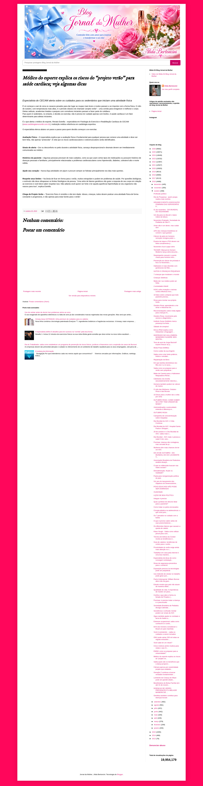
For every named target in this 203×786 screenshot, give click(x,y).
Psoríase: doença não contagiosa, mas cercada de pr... (166, 443)
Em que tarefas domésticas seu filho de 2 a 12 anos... (165, 364)
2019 (154, 172)
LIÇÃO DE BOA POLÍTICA (163, 495)
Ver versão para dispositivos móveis (82, 296)
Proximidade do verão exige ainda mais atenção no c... (166, 548)
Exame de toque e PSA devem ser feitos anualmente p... (166, 242)
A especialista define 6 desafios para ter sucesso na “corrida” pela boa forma (63, 332)
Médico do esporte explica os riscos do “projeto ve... (167, 658)
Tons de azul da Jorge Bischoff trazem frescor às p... (165, 343)
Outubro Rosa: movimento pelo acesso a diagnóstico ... (165, 317)
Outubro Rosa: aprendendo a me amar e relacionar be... (166, 306)
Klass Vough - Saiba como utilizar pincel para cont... (166, 533)
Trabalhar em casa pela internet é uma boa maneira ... (166, 554)
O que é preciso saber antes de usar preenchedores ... (165, 522)
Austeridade (158, 492)
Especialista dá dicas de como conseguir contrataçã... (165, 559)
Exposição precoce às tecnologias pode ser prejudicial (166, 570)
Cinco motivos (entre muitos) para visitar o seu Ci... (166, 647)
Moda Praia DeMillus (161, 348)
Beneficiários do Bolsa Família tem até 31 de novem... (166, 684)
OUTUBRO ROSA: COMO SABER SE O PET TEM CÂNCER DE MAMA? (167, 402)
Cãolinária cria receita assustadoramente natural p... (166, 380)
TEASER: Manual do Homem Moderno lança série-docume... (166, 251)
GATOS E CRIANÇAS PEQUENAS (167, 271)
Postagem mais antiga (132, 291)
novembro (158, 188)
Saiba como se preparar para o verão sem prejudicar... (165, 369)
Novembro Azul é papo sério (164, 247)
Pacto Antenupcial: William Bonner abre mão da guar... (166, 580)
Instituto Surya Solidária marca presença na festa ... (165, 322)
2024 (154, 155)
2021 (154, 165)
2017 (154, 178)
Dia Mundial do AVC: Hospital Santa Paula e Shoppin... (167, 427)
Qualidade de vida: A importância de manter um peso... (166, 591)
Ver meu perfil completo (171, 89)
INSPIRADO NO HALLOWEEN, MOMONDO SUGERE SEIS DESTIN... (165, 337)
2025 (154, 152)
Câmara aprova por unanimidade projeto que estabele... (166, 668)
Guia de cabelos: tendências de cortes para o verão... (165, 543)
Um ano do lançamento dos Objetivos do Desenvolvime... (165, 482)
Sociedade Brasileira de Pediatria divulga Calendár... (166, 607)
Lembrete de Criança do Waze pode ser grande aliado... (165, 679)
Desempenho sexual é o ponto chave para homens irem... (165, 256)
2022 (154, 162)
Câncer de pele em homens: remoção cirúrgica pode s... (165, 237)
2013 (154, 739)
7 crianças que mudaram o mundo (166, 274)
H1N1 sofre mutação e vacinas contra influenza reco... (165, 291)
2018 (154, 175)
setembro (158, 702)
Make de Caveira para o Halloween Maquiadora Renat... (167, 375)
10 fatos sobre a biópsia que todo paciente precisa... (166, 296)
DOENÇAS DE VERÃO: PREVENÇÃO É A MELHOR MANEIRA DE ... (165, 690)
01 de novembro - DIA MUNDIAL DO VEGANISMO (166, 211)
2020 (154, 168)
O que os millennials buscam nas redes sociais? (166, 467)
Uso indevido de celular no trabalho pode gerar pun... (167, 575)
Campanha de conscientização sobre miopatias (165, 417)
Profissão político (160, 194)
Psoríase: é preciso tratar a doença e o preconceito (167, 601)
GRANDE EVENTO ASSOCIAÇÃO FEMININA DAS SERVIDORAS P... (167, 204)
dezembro (158, 184)
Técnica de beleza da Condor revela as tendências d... (165, 538)
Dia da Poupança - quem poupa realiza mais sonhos (165, 198)
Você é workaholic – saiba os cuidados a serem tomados (165, 633)
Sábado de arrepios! (161, 327)
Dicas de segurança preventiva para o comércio (165, 564)
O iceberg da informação (44, 351)
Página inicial (83, 291)
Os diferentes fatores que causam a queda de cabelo (167, 527)
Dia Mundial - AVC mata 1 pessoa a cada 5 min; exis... (167, 438)
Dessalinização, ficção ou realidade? (163, 472)
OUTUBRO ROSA (160, 412)
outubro (157, 191)
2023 (154, 159)
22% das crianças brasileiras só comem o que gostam (165, 232)
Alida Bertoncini (170, 86)
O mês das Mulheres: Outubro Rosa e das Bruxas (165, 390)
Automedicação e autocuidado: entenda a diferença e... (165, 408)
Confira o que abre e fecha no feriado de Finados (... (165, 596)
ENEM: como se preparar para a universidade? (166, 652)
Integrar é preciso (160, 498)
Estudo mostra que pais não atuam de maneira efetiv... (167, 586)
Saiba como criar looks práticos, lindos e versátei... (165, 355)
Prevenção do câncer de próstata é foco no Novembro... (167, 262)
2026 (154, 149)
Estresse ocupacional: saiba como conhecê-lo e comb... (166, 622)
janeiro (157, 728)
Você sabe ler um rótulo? (163, 643)
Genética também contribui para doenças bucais (165, 697)
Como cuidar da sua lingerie (164, 351)
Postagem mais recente (32, 291)
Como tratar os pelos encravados (166, 507)
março (156, 721)
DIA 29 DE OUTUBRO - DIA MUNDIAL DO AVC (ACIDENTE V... (166, 455)
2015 (154, 732)
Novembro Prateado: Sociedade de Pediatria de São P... (167, 221)
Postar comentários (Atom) (39, 302)
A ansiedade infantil (161, 286)
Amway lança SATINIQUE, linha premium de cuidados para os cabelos (61, 319)
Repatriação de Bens (161, 360)
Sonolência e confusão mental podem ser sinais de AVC (165, 612)
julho (156, 708)
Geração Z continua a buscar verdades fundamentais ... (164, 673)
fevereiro (157, 725)
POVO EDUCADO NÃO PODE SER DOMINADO (165, 488)
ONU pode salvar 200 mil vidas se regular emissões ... (166, 638)
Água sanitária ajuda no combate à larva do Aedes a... (167, 617)
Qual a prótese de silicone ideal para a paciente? (165, 503)
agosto (157, 705)
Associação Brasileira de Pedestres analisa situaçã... (167, 461)
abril (156, 718)
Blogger (120, 774)
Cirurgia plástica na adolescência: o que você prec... (167, 511)
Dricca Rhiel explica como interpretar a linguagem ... (164, 331)
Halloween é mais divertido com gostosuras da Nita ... (165, 267)
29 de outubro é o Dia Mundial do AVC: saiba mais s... (166, 433)
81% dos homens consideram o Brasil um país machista (165, 628)
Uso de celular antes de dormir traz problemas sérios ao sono (48, 312)
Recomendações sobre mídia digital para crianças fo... (167, 312)
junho (156, 712)
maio (156, 715)
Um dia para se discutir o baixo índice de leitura (165, 216)
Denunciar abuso (157, 745)
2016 (154, 181)
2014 (154, 735)
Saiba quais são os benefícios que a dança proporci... (166, 663)
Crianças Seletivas (161, 278)
